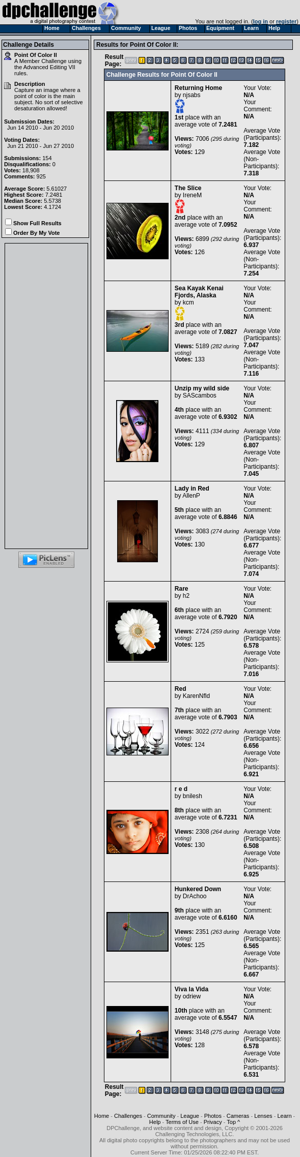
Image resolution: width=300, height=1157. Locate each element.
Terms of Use (182, 1122)
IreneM (192, 195)
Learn (284, 1116)
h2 (186, 595)
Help (155, 1122)
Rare (181, 588)
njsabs (192, 95)
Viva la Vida (191, 989)
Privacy (213, 1122)
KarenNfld (196, 695)
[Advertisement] (46, 396)
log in (260, 21)
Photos (213, 1116)
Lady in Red (192, 488)
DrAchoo (195, 896)
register (286, 21)
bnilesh (192, 796)
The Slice (188, 188)
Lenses (263, 1116)
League (189, 1116)
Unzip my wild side (202, 388)
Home (101, 1116)
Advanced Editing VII (49, 67)
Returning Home (198, 88)
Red (180, 688)
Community (161, 1116)
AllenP (191, 495)
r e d (181, 789)
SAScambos (199, 395)
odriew (192, 996)
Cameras (238, 1116)
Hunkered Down (198, 889)
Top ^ (233, 1122)
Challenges (128, 1116)
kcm (188, 302)
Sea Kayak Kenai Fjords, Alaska (199, 292)
